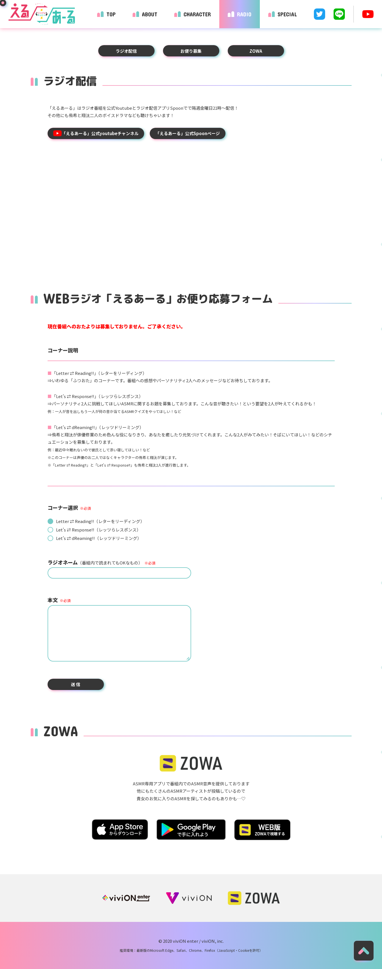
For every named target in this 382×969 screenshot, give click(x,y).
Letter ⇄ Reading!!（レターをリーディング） (100, 521)
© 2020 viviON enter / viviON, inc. (191, 941)
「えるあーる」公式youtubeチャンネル (95, 133)
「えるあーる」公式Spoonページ (187, 133)
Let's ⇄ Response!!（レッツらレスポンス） (98, 530)
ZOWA (255, 51)
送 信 (75, 684)
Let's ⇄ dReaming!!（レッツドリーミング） (98, 538)
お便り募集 (191, 51)
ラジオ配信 (126, 51)
